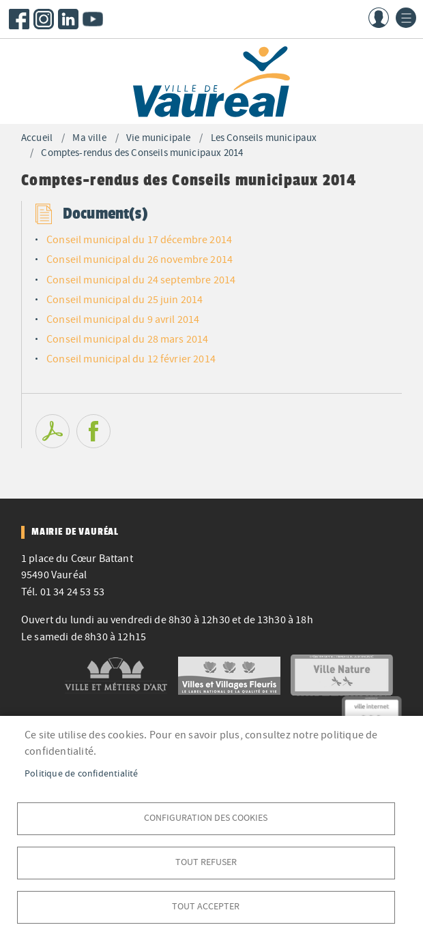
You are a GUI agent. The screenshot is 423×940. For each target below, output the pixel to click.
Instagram (43, 19)
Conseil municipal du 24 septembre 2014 (140, 280)
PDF (52, 431)
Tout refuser (206, 862)
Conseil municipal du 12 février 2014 (131, 359)
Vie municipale (158, 137)
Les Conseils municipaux (264, 137)
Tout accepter (205, 906)
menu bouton (406, 17)
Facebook (19, 19)
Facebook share (93, 431)
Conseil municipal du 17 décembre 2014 (139, 240)
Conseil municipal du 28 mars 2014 (127, 339)
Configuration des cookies (205, 818)
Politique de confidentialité (81, 773)
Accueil (37, 137)
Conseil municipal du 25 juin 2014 (124, 300)
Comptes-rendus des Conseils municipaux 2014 (142, 152)
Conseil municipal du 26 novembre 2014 (139, 259)
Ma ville (89, 137)
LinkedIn (68, 19)
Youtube (93, 19)
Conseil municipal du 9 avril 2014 (122, 319)
